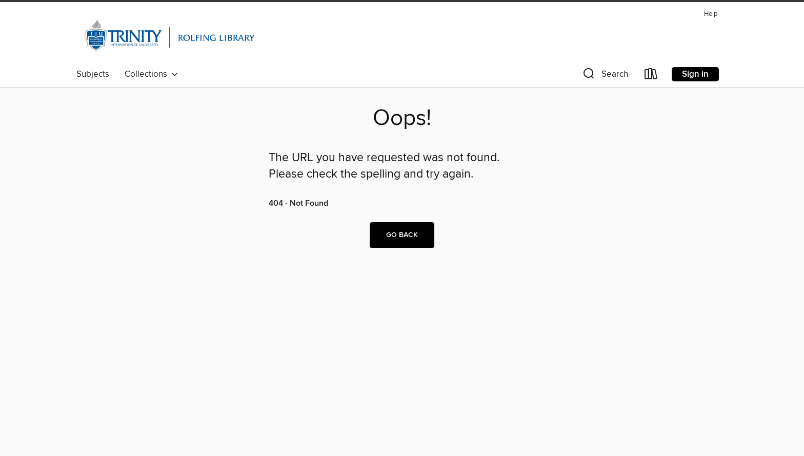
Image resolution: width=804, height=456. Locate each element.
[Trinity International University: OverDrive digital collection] (170, 35)
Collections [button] (151, 74)
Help (710, 14)
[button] (604, 76)
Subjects (92, 74)
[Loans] (651, 76)
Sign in (695, 74)
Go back (402, 235)
